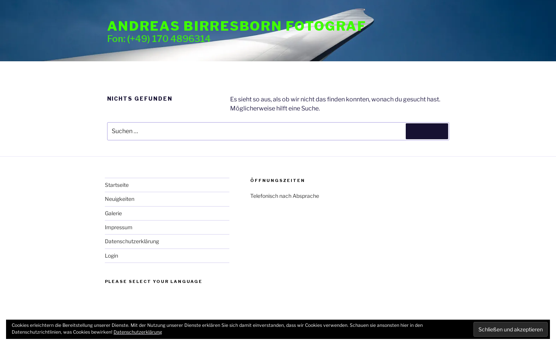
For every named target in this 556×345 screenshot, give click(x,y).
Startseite (117, 185)
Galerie (113, 213)
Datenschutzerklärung (132, 241)
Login (111, 255)
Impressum (118, 227)
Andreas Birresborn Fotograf (237, 26)
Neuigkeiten (119, 199)
